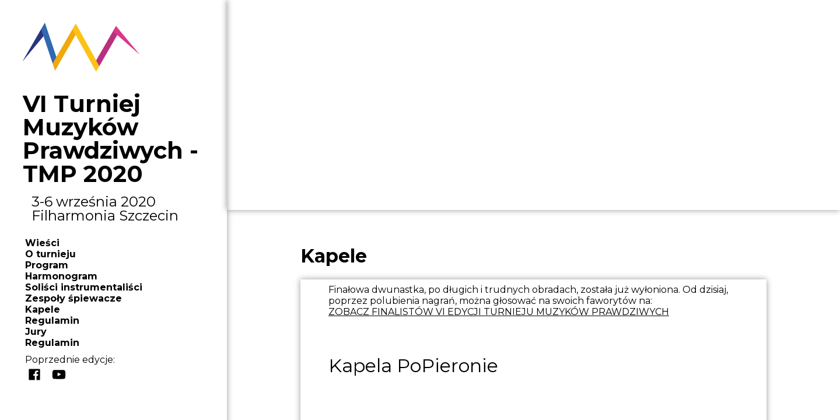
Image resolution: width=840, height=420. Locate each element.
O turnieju (50, 254)
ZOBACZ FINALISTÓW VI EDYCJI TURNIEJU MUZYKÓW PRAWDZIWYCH (498, 311)
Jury (36, 331)
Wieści (42, 243)
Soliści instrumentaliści (83, 287)
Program (46, 265)
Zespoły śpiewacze (73, 298)
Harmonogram (61, 276)
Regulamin (52, 320)
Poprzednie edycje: (70, 359)
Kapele (42, 309)
